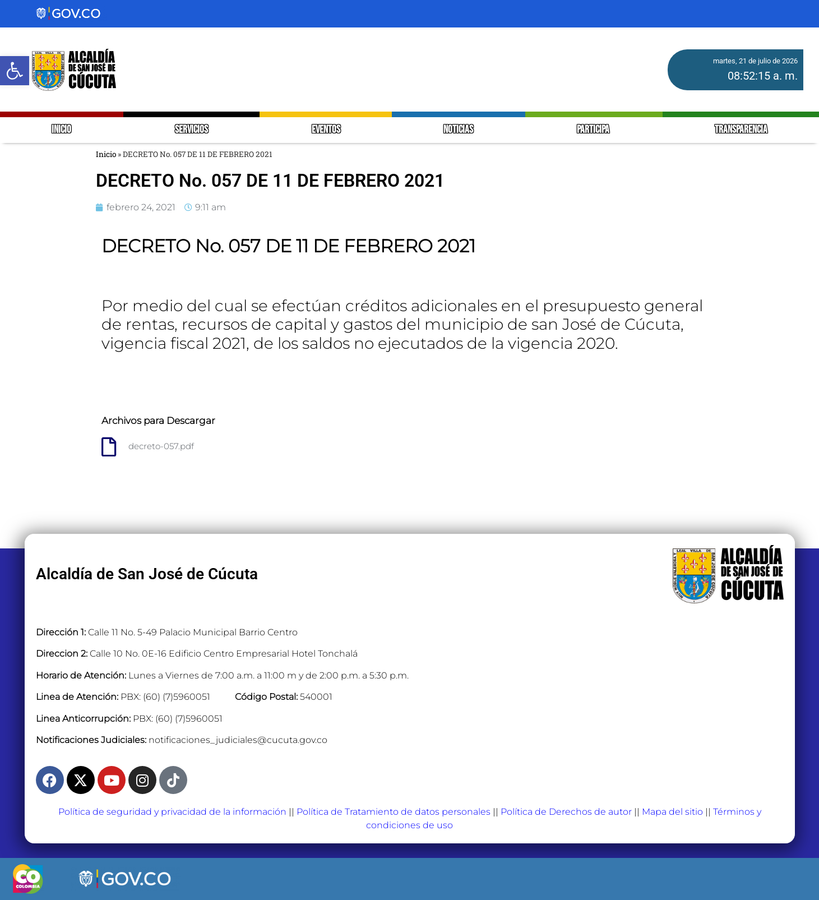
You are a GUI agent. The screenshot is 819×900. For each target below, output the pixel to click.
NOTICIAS (458, 129)
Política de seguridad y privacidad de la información (172, 811)
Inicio (106, 154)
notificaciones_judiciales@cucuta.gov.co (238, 740)
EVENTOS (326, 129)
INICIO (61, 129)
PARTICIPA (594, 129)
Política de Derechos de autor (566, 811)
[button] (14, 70)
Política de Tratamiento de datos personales (394, 811)
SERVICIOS (191, 129)
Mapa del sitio (672, 811)
